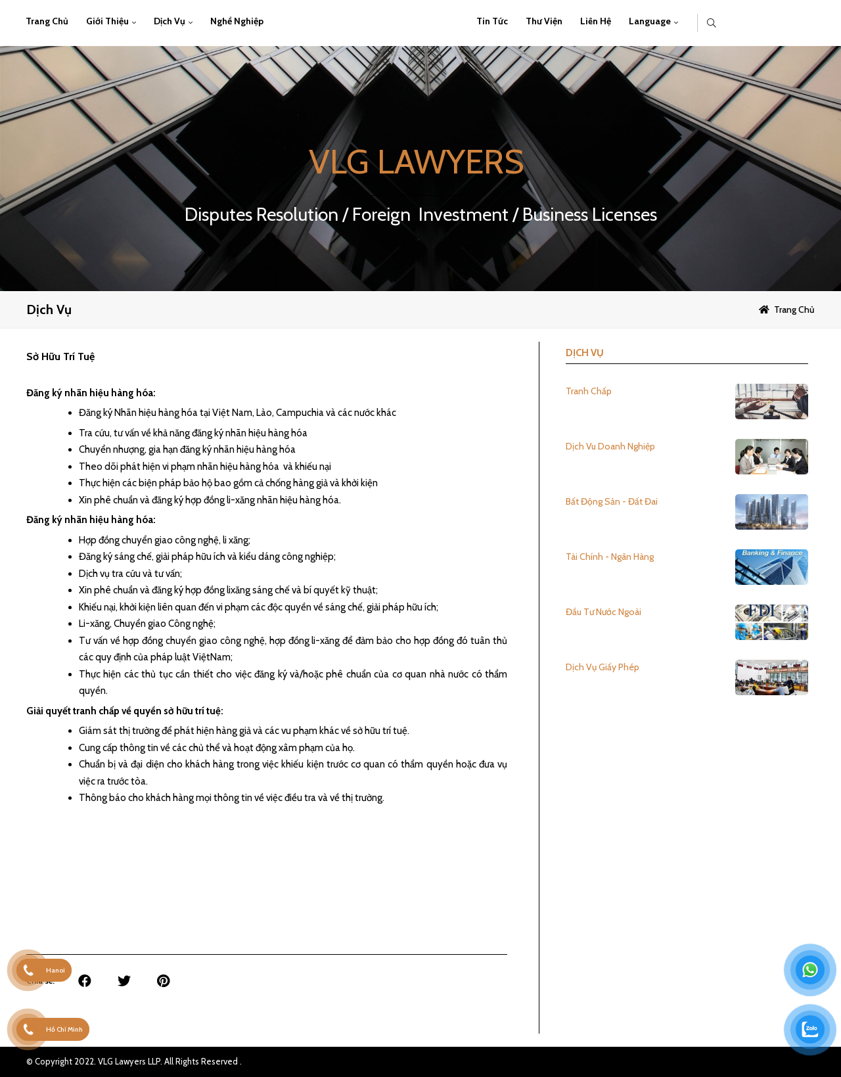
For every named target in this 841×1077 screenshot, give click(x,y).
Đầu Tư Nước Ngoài (603, 612)
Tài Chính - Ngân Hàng (610, 556)
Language (650, 21)
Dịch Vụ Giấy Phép (602, 667)
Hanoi (55, 970)
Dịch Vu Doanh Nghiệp (610, 446)
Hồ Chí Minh (64, 1029)
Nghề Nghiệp (236, 21)
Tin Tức (492, 21)
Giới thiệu (107, 21)
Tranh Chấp (589, 391)
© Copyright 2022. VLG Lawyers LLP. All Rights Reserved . (134, 1061)
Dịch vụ (169, 21)
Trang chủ (47, 21)
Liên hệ (595, 21)
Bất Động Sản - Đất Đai (612, 501)
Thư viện (544, 21)
